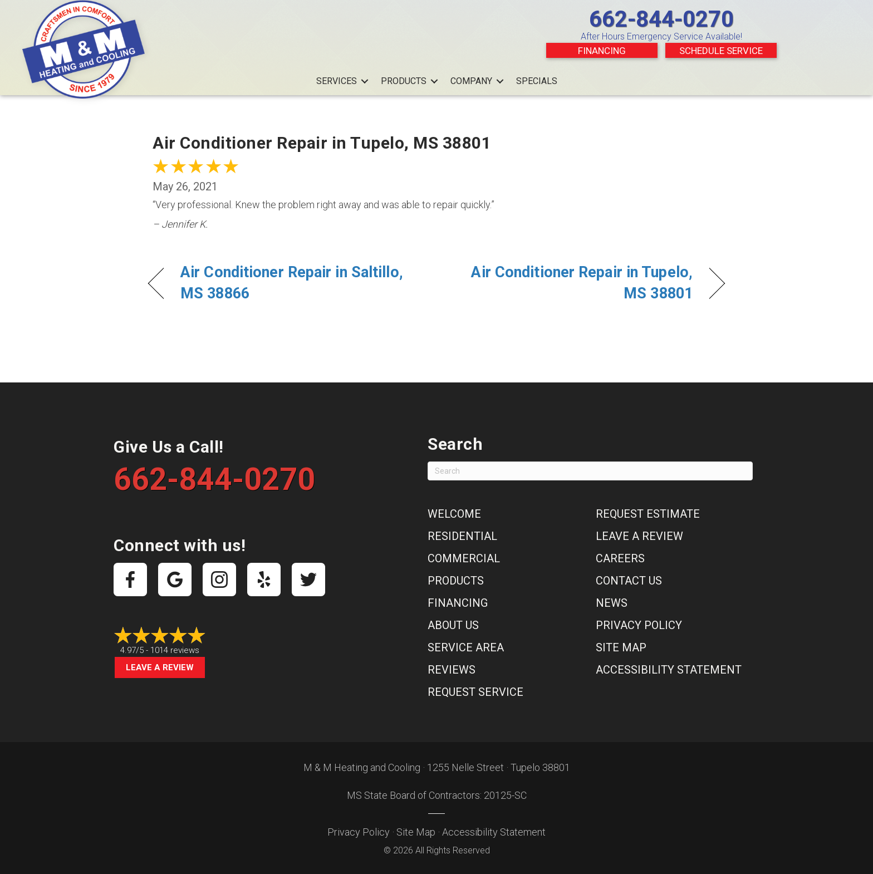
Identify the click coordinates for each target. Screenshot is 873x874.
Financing (602, 50)
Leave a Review (160, 667)
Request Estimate (648, 514)
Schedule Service (721, 50)
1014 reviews (174, 650)
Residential (462, 536)
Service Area (466, 647)
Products (403, 81)
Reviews (451, 669)
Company (471, 81)
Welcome (454, 514)
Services (336, 81)
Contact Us (629, 580)
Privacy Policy (639, 625)
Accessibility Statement (669, 669)
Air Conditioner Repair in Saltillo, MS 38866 (291, 282)
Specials (536, 81)
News (611, 603)
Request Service (475, 692)
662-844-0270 (661, 19)
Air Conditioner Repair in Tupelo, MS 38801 (573, 282)
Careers (620, 558)
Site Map (621, 647)
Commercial (464, 558)
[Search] (590, 470)
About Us (453, 625)
